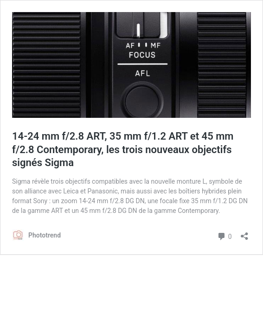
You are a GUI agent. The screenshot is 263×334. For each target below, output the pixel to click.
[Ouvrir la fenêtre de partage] (244, 233)
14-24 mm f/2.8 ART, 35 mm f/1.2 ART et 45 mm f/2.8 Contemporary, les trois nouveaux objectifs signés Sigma (122, 149)
